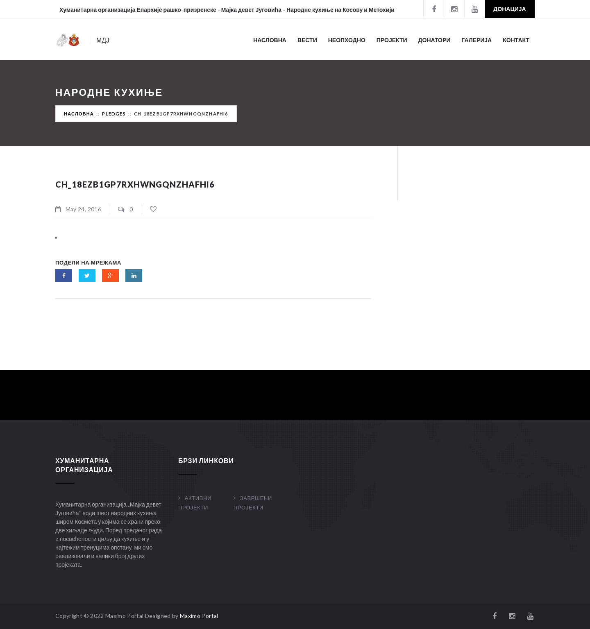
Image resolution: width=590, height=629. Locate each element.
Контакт (516, 39)
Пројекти (392, 39)
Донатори (434, 39)
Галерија (476, 39)
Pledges (113, 113)
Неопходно (346, 39)
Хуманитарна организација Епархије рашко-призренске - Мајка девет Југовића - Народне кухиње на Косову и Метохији (227, 9)
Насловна (269, 39)
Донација (509, 8)
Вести (307, 39)
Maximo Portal (199, 615)
